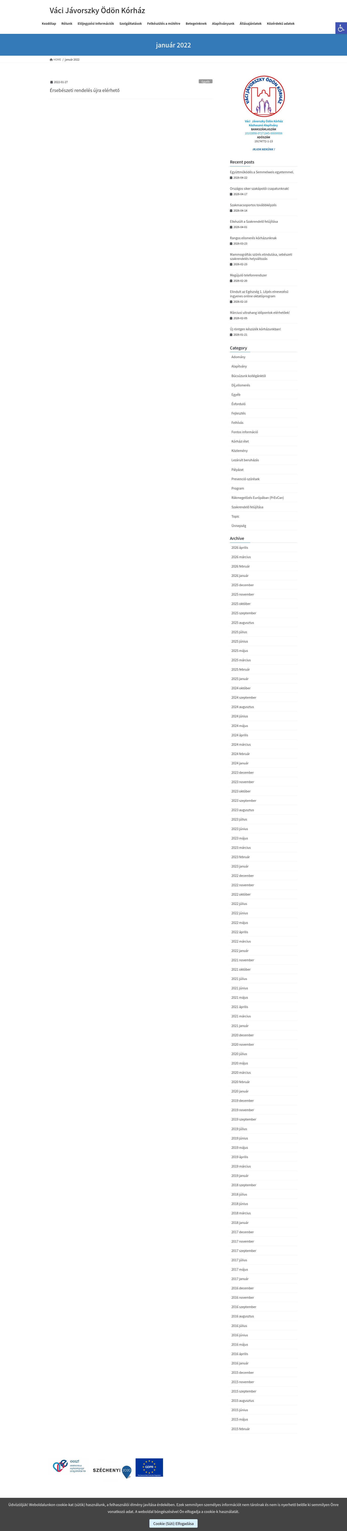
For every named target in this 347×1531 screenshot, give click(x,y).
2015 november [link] (242, 1382)
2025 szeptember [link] (243, 613)
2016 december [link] (242, 1288)
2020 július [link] (239, 1053)
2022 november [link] (242, 885)
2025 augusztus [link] (242, 622)
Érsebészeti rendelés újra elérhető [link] (85, 90)
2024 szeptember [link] (243, 697)
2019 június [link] (239, 1138)
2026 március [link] (241, 557)
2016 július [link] (239, 1325)
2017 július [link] (239, 1260)
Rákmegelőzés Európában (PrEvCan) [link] (257, 497)
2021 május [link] (239, 997)
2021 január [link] (239, 1025)
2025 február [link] (240, 669)
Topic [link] (235, 516)
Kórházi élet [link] (240, 441)
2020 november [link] (242, 1044)
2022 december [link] (242, 875)
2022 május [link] (239, 922)
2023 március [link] (241, 847)
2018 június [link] (239, 1203)
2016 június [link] (239, 1335)
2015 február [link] (240, 1429)
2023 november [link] (242, 782)
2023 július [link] (239, 819)
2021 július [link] (239, 978)
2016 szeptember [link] (243, 1306)
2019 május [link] (239, 1147)
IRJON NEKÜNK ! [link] (263, 149)
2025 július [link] (239, 632)
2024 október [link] (240, 688)
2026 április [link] (239, 547)
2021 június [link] (239, 988)
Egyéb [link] (206, 81)
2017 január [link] (239, 1278)
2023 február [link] (240, 857)
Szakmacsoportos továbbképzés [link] (253, 205)
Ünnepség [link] (238, 525)
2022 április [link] (239, 932)
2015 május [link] (239, 1419)
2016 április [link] (239, 1353)
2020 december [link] (242, 1035)
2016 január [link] (239, 1363)
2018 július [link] (239, 1194)
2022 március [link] (241, 941)
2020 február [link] (240, 1082)
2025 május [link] (239, 650)
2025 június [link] (239, 641)
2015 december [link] (242, 1372)
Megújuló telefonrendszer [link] (248, 275)
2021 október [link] (240, 969)
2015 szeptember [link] (243, 1391)
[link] (341, 28)
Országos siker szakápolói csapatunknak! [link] (259, 188)
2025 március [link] (241, 660)
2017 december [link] (242, 1232)
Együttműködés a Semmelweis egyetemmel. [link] (262, 172)
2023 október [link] (240, 791)
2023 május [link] (239, 838)
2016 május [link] (239, 1344)
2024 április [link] (239, 735)
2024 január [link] (239, 763)
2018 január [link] (239, 1222)
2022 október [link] (240, 894)
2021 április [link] (239, 1006)
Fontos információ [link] (244, 432)
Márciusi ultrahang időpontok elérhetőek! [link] (260, 312)
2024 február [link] (240, 753)
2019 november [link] (242, 1110)
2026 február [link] (240, 566)
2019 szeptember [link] (243, 1119)
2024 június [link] (239, 716)
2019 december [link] (242, 1100)
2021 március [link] (241, 1016)
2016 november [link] (242, 1297)
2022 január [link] (239, 950)
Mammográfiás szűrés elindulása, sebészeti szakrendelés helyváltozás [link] (261, 256)
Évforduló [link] (238, 404)
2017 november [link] (242, 1241)
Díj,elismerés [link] (240, 385)
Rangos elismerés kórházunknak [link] (253, 238)
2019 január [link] (239, 1175)
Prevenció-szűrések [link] (245, 479)
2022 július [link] (239, 903)
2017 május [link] (239, 1269)
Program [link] (237, 488)
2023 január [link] (239, 866)
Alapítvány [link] (239, 366)
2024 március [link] (241, 744)
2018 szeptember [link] (243, 1185)
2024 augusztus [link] (242, 706)
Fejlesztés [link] (238, 413)
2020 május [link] (239, 1063)
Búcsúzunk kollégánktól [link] (248, 376)
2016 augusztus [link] (242, 1316)
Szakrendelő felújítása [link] (247, 507)
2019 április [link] (239, 1157)
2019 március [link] (241, 1166)
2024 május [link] (239, 725)
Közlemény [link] (239, 450)
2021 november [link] (242, 960)
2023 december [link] (242, 772)
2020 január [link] (239, 1091)
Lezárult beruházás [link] (245, 460)
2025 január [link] (239, 678)
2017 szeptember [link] (243, 1250)
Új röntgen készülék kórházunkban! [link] (255, 329)
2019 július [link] (239, 1129)
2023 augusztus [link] (242, 810)
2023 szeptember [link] (243, 800)
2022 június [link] (239, 913)
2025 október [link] (240, 603)
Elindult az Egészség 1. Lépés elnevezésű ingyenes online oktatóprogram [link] (259, 293)
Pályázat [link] (237, 469)
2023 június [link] (239, 829)
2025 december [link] (242, 585)
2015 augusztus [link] (242, 1400)
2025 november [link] (242, 594)
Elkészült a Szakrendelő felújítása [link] (254, 221)
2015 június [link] (239, 1410)
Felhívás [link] (237, 422)
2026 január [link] (239, 575)
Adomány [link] (238, 357)
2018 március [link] (241, 1213)
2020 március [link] (241, 1072)
